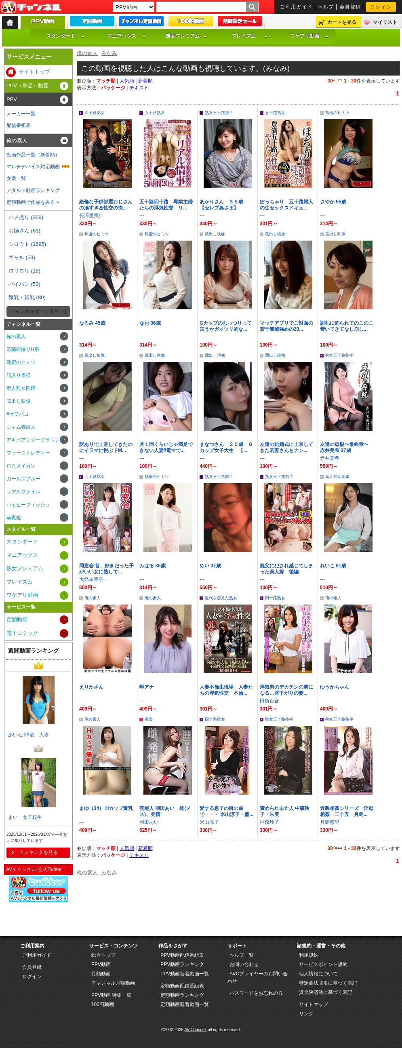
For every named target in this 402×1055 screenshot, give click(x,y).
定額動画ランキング (182, 995)
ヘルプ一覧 (241, 955)
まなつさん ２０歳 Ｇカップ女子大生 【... (226, 447)
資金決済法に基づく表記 (325, 992)
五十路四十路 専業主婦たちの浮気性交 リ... (166, 205)
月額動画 (101, 974)
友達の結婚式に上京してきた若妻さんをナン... (286, 447)
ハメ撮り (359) (25, 217)
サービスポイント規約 (323, 964)
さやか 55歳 (333, 202)
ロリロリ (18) (24, 271)
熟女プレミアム (186, 36)
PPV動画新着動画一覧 (184, 974)
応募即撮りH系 (22, 349)
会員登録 (350, 7)
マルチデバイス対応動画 (33, 166)
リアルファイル (23, 492)
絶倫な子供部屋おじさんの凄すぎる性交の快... (106, 205)
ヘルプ (326, 7)
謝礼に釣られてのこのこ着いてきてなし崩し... (346, 326)
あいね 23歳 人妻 (28, 735)
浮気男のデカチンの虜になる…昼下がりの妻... (286, 690)
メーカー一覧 (21, 113)
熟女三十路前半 (219, 476)
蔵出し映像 (215, 234)
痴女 (149, 719)
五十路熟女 (155, 112)
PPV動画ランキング (182, 964)
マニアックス (126, 36)
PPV (11, 99)
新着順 (145, 81)
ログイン (381, 7)
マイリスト (385, 22)
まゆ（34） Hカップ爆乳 (106, 808)
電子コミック (22, 633)
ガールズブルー (23, 479)
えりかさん (91, 687)
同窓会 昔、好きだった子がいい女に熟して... (106, 569)
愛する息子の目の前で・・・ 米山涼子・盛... (226, 811)
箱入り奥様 (18, 375)
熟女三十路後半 (219, 112)
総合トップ (103, 955)
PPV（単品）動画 (27, 85)
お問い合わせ (244, 964)
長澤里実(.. (91, 215)
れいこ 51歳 (333, 566)
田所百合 (269, 701)
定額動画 (16, 619)
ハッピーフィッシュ (28, 504)
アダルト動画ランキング (33, 190)
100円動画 (102, 1004)
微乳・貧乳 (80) (27, 297)
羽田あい (149, 822)
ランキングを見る (38, 852)
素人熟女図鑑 (337, 476)
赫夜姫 (13, 517)
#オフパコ (17, 414)
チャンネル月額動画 (113, 983)
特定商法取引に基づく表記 (328, 983)
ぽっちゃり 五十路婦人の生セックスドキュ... (286, 205)
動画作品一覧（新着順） (33, 155)
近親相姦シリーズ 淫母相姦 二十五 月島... (346, 811)
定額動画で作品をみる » (32, 202)
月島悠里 (329, 822)
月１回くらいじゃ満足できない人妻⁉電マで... (166, 447)
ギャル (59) (21, 257)
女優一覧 (16, 178)
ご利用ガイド (296, 7)
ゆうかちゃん (334, 687)
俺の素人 (87, 53)
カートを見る (341, 22)
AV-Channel (31, 7)
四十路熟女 (94, 112)
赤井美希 (329, 458)
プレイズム (250, 36)
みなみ (109, 53)
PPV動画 (101, 964)
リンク (306, 1014)
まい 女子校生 (25, 817)
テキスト (139, 88)
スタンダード (65, 36)
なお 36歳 (150, 323)
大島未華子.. (92, 579)
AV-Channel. (195, 1030)
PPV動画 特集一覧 (111, 995)
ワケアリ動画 (309, 36)
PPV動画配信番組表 (182, 955)
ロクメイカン (21, 466)
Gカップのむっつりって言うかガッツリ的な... (226, 326)
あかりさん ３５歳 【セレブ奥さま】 (224, 205)
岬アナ (146, 687)
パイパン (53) (24, 284)
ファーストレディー (28, 453)
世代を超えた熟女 (221, 598)
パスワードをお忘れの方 (256, 993)
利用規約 (308, 955)
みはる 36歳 (152, 566)
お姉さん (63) (24, 231)
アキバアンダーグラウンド (35, 440)
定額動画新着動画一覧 (184, 1004)
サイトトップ (34, 72)
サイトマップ (313, 1004)
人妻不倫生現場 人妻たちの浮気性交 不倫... (226, 690)
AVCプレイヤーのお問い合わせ (257, 977)
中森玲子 (269, 822)
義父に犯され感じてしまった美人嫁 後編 (286, 569)
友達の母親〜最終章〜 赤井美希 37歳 (346, 447)
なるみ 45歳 (92, 323)
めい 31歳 (210, 566)
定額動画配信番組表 (182, 986)
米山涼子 (209, 822)
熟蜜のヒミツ (337, 112)
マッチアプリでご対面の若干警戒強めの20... (286, 326)
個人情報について (318, 974)
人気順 (127, 81)
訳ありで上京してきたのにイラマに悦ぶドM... (106, 447)
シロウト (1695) (27, 244)
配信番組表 (18, 125)
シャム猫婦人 (21, 427)
